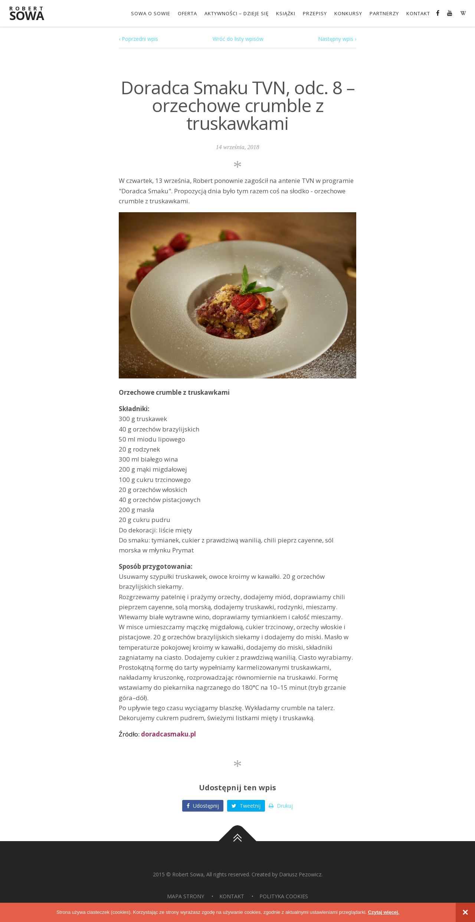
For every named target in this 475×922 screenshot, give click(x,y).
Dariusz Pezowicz (300, 874)
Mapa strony (185, 896)
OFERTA (187, 13)
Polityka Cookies (283, 896)
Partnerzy (384, 13)
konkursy (348, 13)
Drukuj (281, 805)
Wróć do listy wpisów (238, 38)
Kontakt (418, 13)
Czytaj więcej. (384, 912)
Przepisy (315, 13)
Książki (285, 13)
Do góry (237, 841)
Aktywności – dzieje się (236, 13)
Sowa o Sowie (150, 13)
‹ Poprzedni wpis (138, 38)
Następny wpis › (337, 38)
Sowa (31, 13)
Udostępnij (203, 805)
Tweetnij (246, 805)
